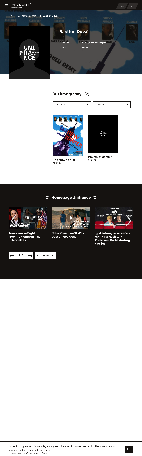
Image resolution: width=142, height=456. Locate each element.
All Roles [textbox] (100, 104)
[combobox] (72, 104)
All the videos (45, 255)
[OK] (129, 449)
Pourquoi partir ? (100, 157)
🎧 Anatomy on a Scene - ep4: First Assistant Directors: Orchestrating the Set (112, 238)
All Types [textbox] (60, 104)
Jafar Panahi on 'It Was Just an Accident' (68, 234)
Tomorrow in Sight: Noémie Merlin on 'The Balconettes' (24, 236)
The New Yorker (64, 160)
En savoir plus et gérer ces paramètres (28, 453)
